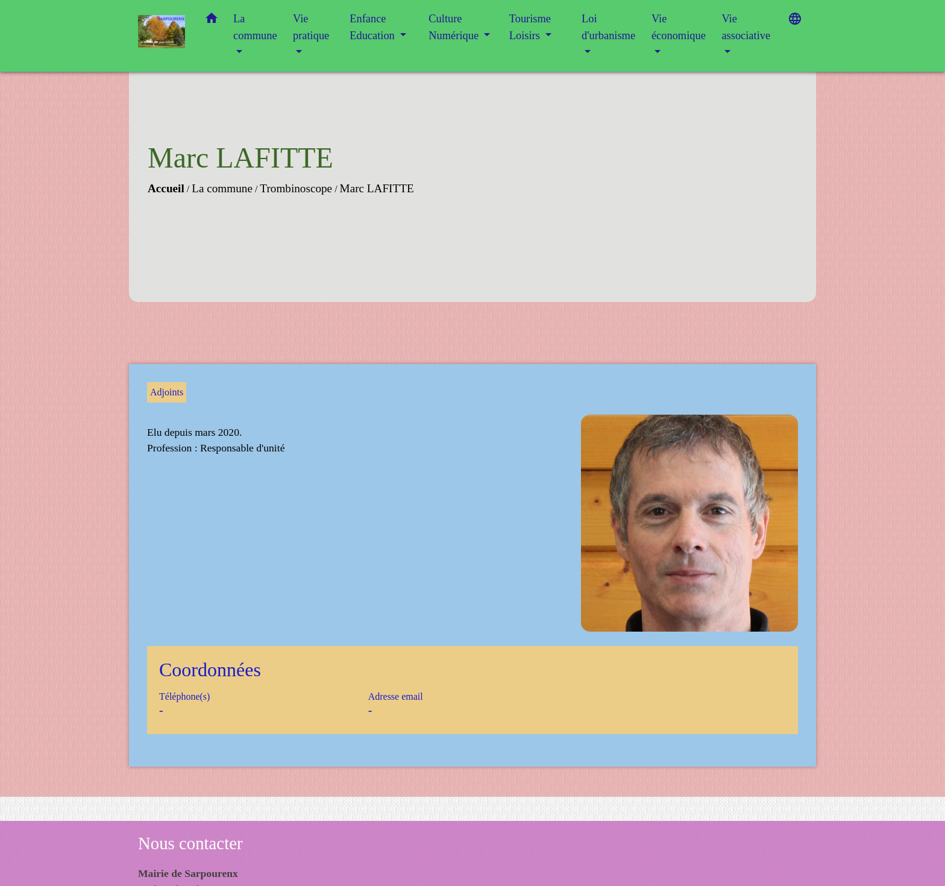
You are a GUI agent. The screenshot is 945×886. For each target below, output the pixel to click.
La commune (222, 188)
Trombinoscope (296, 188)
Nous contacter (190, 843)
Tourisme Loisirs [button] (530, 27)
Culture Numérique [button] (455, 27)
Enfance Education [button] (373, 27)
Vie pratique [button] (311, 27)
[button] (211, 21)
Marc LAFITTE (377, 188)
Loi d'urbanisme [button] (608, 27)
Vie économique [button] (678, 27)
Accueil (166, 188)
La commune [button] (255, 27)
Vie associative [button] (745, 27)
